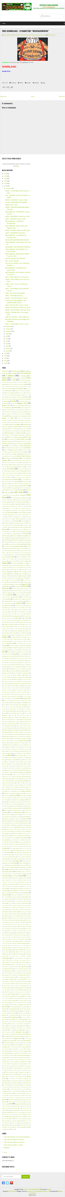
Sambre (23, 844)
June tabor (17, 662)
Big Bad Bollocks (12, 431)
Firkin (19, 580)
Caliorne (28, 466)
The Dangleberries (15, 947)
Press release (11, 804)
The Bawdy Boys (6, 914)
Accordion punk (20, 382)
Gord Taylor (26, 607)
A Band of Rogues (23, 380)
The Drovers (24, 958)
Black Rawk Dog (19, 437)
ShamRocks (13, 857)
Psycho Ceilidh (15, 806)
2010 (5, 361)
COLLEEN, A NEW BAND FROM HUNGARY (16, 202)
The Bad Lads (10, 907)
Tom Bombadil (25, 1085)
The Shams (24, 1045)
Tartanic (17, 899)
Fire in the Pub (23, 578)
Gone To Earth (19, 607)
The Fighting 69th (25, 968)
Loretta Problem (23, 707)
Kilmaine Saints (7, 673)
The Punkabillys (19, 1030)
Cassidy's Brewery (7, 479)
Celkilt (17, 481)
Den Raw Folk (15, 535)
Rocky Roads (19, 829)
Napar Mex (17, 749)
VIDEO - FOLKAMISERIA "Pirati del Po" (15, 233)
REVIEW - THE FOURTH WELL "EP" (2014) (16, 298)
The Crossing (13, 945)
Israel (28, 650)
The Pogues (17, 1025)
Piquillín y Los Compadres (10, 793)
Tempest (10, 901)
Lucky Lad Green (27, 711)
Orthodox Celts (10, 770)
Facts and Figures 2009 (21, 565)
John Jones (17, 658)
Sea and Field (25, 848)
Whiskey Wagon (12, 1116)
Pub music (22, 806)
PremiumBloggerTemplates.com (41, 1191)
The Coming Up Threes (15, 939)
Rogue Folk (15, 831)
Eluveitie (24, 559)
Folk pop (17, 586)
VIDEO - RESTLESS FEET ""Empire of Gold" (16, 305)
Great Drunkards (21, 609)
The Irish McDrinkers (19, 990)
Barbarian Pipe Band (20, 412)
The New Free (24, 1017)
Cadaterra (22, 464)
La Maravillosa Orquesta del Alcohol (22, 683)
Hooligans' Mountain (7, 635)
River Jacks (16, 825)
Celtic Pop (7, 492)
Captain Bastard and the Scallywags (16, 471)
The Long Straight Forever (24, 1000)
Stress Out (19, 890)
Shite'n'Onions (5, 861)
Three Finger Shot (14, 1083)
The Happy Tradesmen (18, 983)
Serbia (8, 852)
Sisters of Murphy (23, 863)
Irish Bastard (20, 645)
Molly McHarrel (16, 736)
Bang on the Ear (7, 409)
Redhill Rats (13, 821)
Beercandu (12, 422)
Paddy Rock (7, 1148)
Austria (6, 403)
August (7, 334)
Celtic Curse (6, 485)
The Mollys (25, 1011)
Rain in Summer (7, 814)
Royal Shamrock (15, 835)
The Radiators (7, 1032)
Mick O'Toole (13, 730)
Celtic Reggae (21, 495)
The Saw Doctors (26, 1042)
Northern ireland (11, 759)
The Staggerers (25, 1051)
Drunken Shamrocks (24, 550)
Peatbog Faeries (27, 787)
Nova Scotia (8, 761)
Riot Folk (11, 825)
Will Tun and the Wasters (14, 1121)
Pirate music (6, 795)
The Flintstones (6, 973)
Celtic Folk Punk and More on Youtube (14, 1139)
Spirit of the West (25, 878)
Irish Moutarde (5, 647)
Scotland (4, 848)
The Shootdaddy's (24, 1047)
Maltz (18, 715)
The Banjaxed (12, 909)
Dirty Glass (6, 542)
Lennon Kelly (22, 690)
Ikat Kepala (21, 637)
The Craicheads (5, 941)
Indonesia (10, 643)
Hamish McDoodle (11, 622)
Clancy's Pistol (20, 508)
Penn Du (5, 789)
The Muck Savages (23, 1013)
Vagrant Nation (19, 1104)
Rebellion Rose (5, 821)
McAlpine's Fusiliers (15, 721)
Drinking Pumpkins (8, 546)
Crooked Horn (26, 525)
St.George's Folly (25, 880)
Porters (10, 802)
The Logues (13, 1000)
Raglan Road (28, 812)
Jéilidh (19, 656)
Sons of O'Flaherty (24, 873)
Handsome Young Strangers (24, 622)
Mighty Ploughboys (15, 732)
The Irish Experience (7, 990)
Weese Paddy (6, 1112)
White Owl (27, 1116)
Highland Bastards (26, 631)
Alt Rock (27, 386)
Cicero (21, 506)
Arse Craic (26, 395)
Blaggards (22, 443)
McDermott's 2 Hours (26, 721)
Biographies (28, 433)
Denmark (22, 535)
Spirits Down (5, 880)
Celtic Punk (31, 35)
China (25, 504)
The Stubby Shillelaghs (21, 1055)
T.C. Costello (6, 897)
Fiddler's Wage (21, 573)
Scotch (27, 846)
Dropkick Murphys (19, 546)
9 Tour (13, 380)
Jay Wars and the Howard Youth (9, 656)
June (7, 339)
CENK (28, 500)
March (7, 346)
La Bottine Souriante (26, 679)
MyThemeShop (12, 1191)
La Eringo (28, 681)
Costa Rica (10, 521)
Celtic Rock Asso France (16, 497)
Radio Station (18, 812)
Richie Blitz (4, 825)
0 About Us (5, 371)
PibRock (18, 789)
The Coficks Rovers (22, 937)
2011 (5, 358)
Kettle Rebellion (12, 671)
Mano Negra (25, 715)
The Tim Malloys (20, 1064)
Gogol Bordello (10, 607)
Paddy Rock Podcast (16, 778)
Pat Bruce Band (12, 787)
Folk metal (9, 586)
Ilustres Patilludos (14, 639)
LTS (16, 711)
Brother (24, 458)
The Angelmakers (15, 905)
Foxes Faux (4, 595)
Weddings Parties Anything (24, 1110)
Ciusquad (4, 508)
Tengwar (27, 901)
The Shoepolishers (13, 1047)
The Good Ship (20, 979)
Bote (19, 452)
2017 (5, 178)
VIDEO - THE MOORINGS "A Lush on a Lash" (17, 324)
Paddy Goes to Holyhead (19, 774)
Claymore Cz (10, 510)
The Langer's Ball (19, 996)
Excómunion (11, 565)
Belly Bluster (26, 424)
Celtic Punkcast (12, 495)
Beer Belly (24, 420)
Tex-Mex (17, 903)
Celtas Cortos (25, 481)
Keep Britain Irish (13, 666)
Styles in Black (5, 892)
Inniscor (18, 643)
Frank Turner (19, 595)
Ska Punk (29, 865)
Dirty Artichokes (16, 540)
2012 (5, 356)
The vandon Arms (10, 1072)
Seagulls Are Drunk (6, 850)
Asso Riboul (10, 397)
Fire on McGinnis (12, 580)
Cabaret (29, 462)
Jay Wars (27, 654)
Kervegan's (27, 669)
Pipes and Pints (27, 791)
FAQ (10, 569)
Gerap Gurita (10, 603)
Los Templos (11, 709)
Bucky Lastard (13, 460)
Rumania (21, 838)
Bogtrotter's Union (25, 450)
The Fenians (17, 968)
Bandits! (29, 407)
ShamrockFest (5, 857)
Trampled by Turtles (11, 1091)
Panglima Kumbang (6, 785)
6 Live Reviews (14, 378)
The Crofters (24, 941)
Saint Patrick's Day (10, 842)
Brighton (22, 454)
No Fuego (18, 757)
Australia (12, 401)
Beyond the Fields (24, 428)
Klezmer (27, 675)
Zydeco (13, 1129)
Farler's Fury (16, 569)
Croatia (19, 525)
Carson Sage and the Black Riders (23, 477)
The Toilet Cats (17, 1066)
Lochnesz (28, 702)
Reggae (19, 821)
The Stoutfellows (11, 1055)
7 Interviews (22, 378)
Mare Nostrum (27, 717)
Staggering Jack (5, 884)
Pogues (24, 799)
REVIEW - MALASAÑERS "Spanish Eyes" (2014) (17, 216)
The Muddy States (13, 1015)
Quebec (5, 812)
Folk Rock (5, 588)
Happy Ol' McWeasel (9, 624)
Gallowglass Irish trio (18, 599)
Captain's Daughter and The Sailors (20, 475)
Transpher (20, 1091)
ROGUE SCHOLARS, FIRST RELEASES (15, 258)
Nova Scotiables (17, 761)
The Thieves (12, 1064)
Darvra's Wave (18, 531)
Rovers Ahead (6, 835)
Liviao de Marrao (6, 702)
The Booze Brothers (7, 924)
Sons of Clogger (13, 873)
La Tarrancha (12, 685)
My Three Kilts (17, 747)
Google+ (28, 83)
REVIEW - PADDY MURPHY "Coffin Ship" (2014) (17, 310)
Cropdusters (5, 527)
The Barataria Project (22, 909)
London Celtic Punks (20, 704)
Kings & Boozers (6, 675)
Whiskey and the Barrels (8, 1114)
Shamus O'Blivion (22, 857)
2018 (5, 176)
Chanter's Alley (5, 502)
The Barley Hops (15, 911)
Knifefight (12, 677)
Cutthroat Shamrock (20, 527)
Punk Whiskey (14, 810)
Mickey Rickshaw (21, 730)
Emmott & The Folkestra (23, 561)
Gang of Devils (27, 599)
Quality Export (27, 810)
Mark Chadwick (6, 719)
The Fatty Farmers (23, 966)
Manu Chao (12, 717)
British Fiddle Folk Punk (24, 456)
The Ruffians (19, 1040)
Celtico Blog (22, 500)
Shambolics (9, 854)
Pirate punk (14, 795)
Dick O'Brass (28, 538)
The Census (11, 930)
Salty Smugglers (16, 844)
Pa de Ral (24, 772)
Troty (21, 1095)
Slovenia (29, 869)
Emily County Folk (12, 561)
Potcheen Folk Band (26, 802)
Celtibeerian (5, 483)
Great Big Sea (12, 609)
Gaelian (4, 599)
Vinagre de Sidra (6, 1108)
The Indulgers (25, 987)
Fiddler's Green (12, 573)
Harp (13, 626)
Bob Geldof (20, 447)
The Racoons (28, 1030)
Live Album (27, 700)
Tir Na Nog (6, 1085)
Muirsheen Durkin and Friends (17, 742)
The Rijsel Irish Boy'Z (16, 1036)
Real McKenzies (17, 819)
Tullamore (26, 1095)
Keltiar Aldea (28, 666)
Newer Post (4, 96)
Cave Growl (23, 479)
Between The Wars (12, 428)
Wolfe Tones (14, 1123)
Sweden (26, 893)
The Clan (18, 933)
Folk (3, 586)
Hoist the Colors (12, 633)
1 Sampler (13, 373)
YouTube (11, 1183)
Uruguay (5, 1104)
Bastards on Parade (8, 418)
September (9, 331)
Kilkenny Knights (21, 671)
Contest (8, 516)
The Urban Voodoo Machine (18, 1070)
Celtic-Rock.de (12, 500)
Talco (3, 899)
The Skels (13, 1049)
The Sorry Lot (20, 1049)
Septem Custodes (25, 850)
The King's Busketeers (23, 994)
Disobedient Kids (16, 542)
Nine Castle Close (19, 755)
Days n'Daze (5, 533)
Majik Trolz (26, 713)
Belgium (18, 424)
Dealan (20, 533)
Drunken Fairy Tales (20, 548)
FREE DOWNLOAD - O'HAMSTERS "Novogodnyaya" (25, 31)
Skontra (4, 869)
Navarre (4, 751)
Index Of (27, 641)
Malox (12, 715)
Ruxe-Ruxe (11, 840)
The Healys (28, 983)
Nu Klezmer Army (26, 761)
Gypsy (16, 618)
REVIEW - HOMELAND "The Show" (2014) (16, 200)
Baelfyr (12, 403)
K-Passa (8, 664)
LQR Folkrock (10, 711)
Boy (23, 452)
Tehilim (27, 899)
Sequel (3, 852)
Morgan (15, 738)
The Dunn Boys (12, 962)
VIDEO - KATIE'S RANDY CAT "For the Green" (17, 277)
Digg (43, 83)
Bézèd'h (4, 431)
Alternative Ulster (6, 388)
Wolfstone (28, 1123)
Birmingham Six (7, 435)
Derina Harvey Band (12, 538)
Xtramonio (27, 1125)
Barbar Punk (10, 412)
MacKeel (10, 713)
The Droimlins (15, 958)
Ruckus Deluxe (24, 835)
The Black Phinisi (23, 916)
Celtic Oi (28, 490)
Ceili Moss (6, 481)
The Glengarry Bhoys (22, 977)
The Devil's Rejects (22, 952)
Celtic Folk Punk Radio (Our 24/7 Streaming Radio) (17, 1137)
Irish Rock (24, 647)
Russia (26, 838)
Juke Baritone (9, 662)
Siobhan (9, 863)
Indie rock (4, 643)
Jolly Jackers (22, 660)
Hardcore (27, 624)
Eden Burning (20, 557)
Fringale (25, 595)
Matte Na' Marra (5, 721)
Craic (29, 521)
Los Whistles (19, 709)
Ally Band (13, 386)
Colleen (4, 512)
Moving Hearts (14, 740)
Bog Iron (6, 450)
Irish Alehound (12, 645)
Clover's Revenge (19, 510)
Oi (11, 768)
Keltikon (10, 669)
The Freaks (11, 975)
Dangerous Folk (20, 529)
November (8, 326)
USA (10, 1104)
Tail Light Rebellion (24, 897)
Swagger (20, 892)
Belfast (13, 424)
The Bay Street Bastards (18, 914)
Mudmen (4, 742)
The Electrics (24, 964)
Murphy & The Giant (20, 745)
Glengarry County (20, 605)
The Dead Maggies (7, 949)
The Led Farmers (16, 998)
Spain (20, 876)
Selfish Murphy (16, 850)
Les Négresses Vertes (23, 694)
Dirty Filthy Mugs (27, 540)
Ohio (8, 768)
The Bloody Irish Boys (18, 920)
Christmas (8, 506)
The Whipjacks (18, 1076)
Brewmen (4, 454)
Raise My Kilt (17, 814)
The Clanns (24, 933)
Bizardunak (16, 435)
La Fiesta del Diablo (7, 683)
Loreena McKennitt (12, 707)
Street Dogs (18, 888)
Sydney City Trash (15, 895)
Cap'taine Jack (21, 469)
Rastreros (17, 816)
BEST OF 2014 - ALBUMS (12, 261)
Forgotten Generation (7, 593)
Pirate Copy (21, 793)
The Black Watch (26, 918)
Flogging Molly (25, 584)
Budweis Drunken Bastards (24, 460)
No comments (51, 35)
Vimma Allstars (25, 1106)
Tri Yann (17, 1093)
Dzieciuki (25, 554)
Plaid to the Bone (20, 797)
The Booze (26, 922)
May (7, 341)
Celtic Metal (21, 490)
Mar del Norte (20, 717)
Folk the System (17, 588)
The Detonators (12, 952)
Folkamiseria (20, 590)
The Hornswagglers (22, 985)
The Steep (13, 1053)
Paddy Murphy (21, 776)
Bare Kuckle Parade (9, 414)
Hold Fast (20, 633)
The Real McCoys (13, 1034)
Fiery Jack (29, 573)
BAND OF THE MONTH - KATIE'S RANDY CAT (17, 317)
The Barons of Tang (25, 911)
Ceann (29, 479)
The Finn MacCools (19, 971)
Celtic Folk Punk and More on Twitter (13, 1145)
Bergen (3, 428)
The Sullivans (12, 1057)
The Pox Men (24, 1028)
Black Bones (11, 437)
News (9, 755)
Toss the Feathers (14, 1089)
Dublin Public (11, 552)
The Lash (27, 996)
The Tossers (6, 1068)
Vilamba (18, 1106)
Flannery (19, 582)
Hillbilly (5, 633)
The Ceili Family (20, 928)
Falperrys (4, 569)
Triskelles (16, 1095)
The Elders (16, 964)
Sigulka (24, 861)
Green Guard (27, 612)
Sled (14, 869)
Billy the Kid (20, 433)
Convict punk (21, 516)
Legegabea (14, 690)
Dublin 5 (4, 552)
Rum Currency (13, 838)
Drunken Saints (14, 550)
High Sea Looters (16, 631)
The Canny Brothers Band (8, 928)
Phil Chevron (12, 789)
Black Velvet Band (11, 439)
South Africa (5, 876)
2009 (5, 363)
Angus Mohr (18, 390)
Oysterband (17, 772)
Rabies (12, 812)
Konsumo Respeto (25, 677)
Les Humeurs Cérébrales (21, 692)
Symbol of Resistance (26, 895)
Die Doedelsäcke (7, 540)
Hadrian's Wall (5, 620)
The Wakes (15, 1074)
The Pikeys (24, 1023)
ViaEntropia (12, 1106)
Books (3, 452)
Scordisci (20, 846)
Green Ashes (12, 612)
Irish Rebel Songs (16, 647)
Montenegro (24, 736)
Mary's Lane (14, 719)
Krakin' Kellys (16, 679)
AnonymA (25, 390)
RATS (29, 816)
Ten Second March (19, 901)
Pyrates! (20, 810)
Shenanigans (19, 859)
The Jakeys (9, 992)
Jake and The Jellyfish (25, 652)
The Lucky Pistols (16, 1002)
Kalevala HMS (15, 664)
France (11, 595)
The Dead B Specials (26, 947)
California (21, 466)
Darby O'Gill (10, 531)
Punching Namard (14, 808)
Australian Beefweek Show (25, 401)
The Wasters (24, 1074)
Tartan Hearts (10, 899)
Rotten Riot (16, 833)
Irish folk (27, 645)
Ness (28, 751)
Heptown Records (6, 628)
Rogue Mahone (22, 831)
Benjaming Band (15, 426)
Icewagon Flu (14, 637)
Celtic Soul (4, 500)
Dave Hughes (26, 531)
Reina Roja (4, 823)
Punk (22, 808)
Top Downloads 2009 (23, 1087)
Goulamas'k (4, 609)
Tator (22, 899)
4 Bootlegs (23, 376)
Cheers (10, 504)
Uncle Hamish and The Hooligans (16, 1102)
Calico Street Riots (12, 466)
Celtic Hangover (14, 488)
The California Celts (24, 926)
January (7, 351)
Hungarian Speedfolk (25, 635)
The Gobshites (10, 979)
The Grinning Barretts (7, 983)
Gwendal (11, 618)
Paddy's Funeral (14, 780)
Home (32, 96)
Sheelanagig (12, 859)
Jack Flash (10, 652)
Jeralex (24, 656)
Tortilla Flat (5, 1089)
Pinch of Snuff (10, 791)
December (8, 188)
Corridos (4, 521)
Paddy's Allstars (5, 780)
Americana (10, 391)
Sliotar (18, 869)
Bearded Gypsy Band (15, 420)
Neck (23, 751)
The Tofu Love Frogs (8, 1066)
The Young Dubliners (14, 1080)
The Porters (9, 1028)
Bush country (16, 462)
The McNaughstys (13, 1009)
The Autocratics (24, 905)
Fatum (23, 569)
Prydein (8, 806)
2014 (5, 186)
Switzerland (5, 895)
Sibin (12, 861)
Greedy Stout (5, 612)
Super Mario (13, 892)
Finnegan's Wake (15, 578)
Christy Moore (15, 506)
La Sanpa (6, 685)
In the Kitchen (15, 641)
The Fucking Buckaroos (21, 975)
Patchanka (19, 787)
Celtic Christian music (25, 483)
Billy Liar (14, 433)
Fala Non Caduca (26, 567)
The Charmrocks (20, 930)
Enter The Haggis (15, 563)
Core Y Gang (10, 519)
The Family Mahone (11, 966)
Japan (14, 654)
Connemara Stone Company (19, 514)
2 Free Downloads (24, 35)
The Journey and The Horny (20, 992)
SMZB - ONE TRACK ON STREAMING (15, 293)
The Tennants (5, 1064)
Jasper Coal (21, 654)
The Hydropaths (17, 987)
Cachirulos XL (14, 464)
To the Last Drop (16, 1085)
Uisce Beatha (26, 1097)
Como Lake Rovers (6, 514)
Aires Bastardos (19, 384)
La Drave (23, 681)
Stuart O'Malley (26, 890)
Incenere (22, 641)
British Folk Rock (9, 458)
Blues (5, 447)
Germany (19, 603)
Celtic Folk (25, 486)
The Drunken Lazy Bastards (19, 960)
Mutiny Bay (9, 747)
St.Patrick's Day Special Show (9, 882)
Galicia (8, 599)
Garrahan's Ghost (15, 601)
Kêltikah (5, 669)
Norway (20, 759)
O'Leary (10, 766)
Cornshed (27, 519)
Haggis (12, 620)
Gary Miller (23, 601)
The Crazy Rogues (15, 941)
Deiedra (26, 533)
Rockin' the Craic (11, 829)
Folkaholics (12, 590)
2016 (5, 181)
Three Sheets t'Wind (26, 1083)
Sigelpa (17, 861)
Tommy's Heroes (6, 1087)
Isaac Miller (22, 650)
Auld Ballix (24, 399)
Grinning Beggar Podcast (16, 616)
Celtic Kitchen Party (12, 490)
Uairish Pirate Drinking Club (14, 1097)
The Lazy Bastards (6, 998)
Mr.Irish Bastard (24, 740)
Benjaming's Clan (24, 426)
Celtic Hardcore (23, 488)
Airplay (27, 384)
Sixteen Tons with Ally (13, 865)
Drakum (10, 544)
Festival (13, 571)
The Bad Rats (18, 907)
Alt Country (20, 386)
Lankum (17, 688)
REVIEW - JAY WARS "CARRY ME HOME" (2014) (17, 230)
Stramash (4, 888)
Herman (4, 631)
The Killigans (13, 994)
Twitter (20, 83)
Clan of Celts (12, 508)
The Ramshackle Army (19, 1032)
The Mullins (23, 1015)
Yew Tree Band (9, 1127)
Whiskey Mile (18, 1114)
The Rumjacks (27, 1040)
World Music (6, 1125)
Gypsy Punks (24, 618)
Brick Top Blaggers (12, 454)
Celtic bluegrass (14, 483)
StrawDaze (11, 888)
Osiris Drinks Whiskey (21, 770)
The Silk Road (5, 1049)
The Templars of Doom (23, 1061)
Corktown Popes (19, 519)
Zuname (8, 1129)
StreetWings (12, 890)
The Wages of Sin (22, 1072)
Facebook (12, 83)
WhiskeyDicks (20, 1116)
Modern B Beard (27, 734)
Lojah (5, 704)
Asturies (26, 397)
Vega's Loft (4, 1106)
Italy (3, 652)
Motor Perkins (5, 740)
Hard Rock (19, 624)
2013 (5, 353)
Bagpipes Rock (6, 405)
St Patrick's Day (15, 880)
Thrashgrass (23, 1080)
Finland (17, 576)
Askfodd (4, 397)
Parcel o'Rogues (16, 785)
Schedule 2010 (12, 846)
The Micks (8, 1011)
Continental (14, 516)
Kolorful (17, 677)
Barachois (23, 409)
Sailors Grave (19, 840)
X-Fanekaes (14, 1125)
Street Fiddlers (26, 888)
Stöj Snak (10, 886)
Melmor (18, 726)
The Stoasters (21, 1053)
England (4, 563)
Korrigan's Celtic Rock (7, 679)
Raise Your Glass (26, 814)
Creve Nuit (13, 525)
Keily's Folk (20, 666)
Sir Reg (14, 863)
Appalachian (8, 393)
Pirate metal (28, 793)
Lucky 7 (19, 711)
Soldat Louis (24, 871)
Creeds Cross (23, 523)
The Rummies (7, 1042)
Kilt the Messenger (24, 673)
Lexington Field (27, 698)
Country (16, 521)
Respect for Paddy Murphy (15, 823)
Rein (29, 821)
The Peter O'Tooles (15, 1023)
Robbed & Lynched (10, 827)
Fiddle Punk (5, 573)
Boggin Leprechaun (14, 450)
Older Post (62, 96)
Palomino (27, 783)
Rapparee (4, 816)
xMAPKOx (21, 1125)
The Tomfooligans (26, 1066)
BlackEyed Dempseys (7, 441)
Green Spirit (20, 614)
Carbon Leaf (5, 477)
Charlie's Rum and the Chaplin (18, 502)
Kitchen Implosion (17, 675)
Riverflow (23, 825)
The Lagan (10, 996)
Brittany (17, 458)
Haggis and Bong (21, 620)
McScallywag (22, 723)
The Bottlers (18, 924)
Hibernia (9, 631)
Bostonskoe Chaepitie (12, 452)
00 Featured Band (16, 371)
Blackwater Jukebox (6, 443)
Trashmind (27, 1091)
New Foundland (23, 753)
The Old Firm (10, 1021)
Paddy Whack (26, 778)
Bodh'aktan (28, 448)
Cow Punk (23, 521)
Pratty (4, 804)
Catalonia (15, 479)
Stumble (36, 83)
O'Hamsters (38, 35)
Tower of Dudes (23, 1089)
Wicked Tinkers (18, 1118)
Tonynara (14, 1087)
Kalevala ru (23, 664)
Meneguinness (10, 728)
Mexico (18, 728)
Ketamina (4, 671)
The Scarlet (17, 1045)
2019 (5, 174)
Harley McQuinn (6, 626)
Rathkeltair (23, 816)
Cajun (27, 464)
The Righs (6, 1036)
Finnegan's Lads (5, 578)
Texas (21, 903)
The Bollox (20, 922)
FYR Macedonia (25, 597)
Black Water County (23, 439)
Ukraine (43, 35)
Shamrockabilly (25, 854)
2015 (5, 183)
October (8, 329)
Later (22, 688)
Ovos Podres (10, 772)
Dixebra (24, 542)
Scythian (18, 848)
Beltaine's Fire (5, 426)
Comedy (27, 512)
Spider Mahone (16, 878)
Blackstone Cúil (25, 441)
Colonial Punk (11, 512)
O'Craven (13, 764)
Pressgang (18, 804)
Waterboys (14, 1110)
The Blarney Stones (6, 920)
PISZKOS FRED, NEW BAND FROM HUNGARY (17, 240)
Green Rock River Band (8, 614)
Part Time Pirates (26, 785)
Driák (20, 544)
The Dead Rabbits (19, 949)
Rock (26, 827)
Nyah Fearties (5, 764)
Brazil (26, 452)
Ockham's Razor (23, 766)
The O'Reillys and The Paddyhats (17, 1019)
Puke (7, 808)
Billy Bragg (8, 433)
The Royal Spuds (11, 1040)
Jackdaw (16, 652)
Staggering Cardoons (24, 882)
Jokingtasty (15, 660)
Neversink (15, 753)
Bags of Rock (16, 405)
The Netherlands (14, 1017)
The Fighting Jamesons (7, 971)
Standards (13, 884)
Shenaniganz (27, 859)
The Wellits (10, 1076)
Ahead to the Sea (11, 384)
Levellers (18, 698)
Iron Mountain (15, 650)
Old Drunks (21, 768)
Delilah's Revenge (6, 535)
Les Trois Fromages (26, 696)
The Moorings (13, 1013)
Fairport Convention (16, 567)
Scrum (11, 848)
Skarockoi (14, 867)
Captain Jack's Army (24, 473)
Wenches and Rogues (17, 1112)
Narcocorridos (25, 749)
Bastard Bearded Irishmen (15, 416)
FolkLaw (27, 590)
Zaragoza (21, 1127)
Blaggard (15, 443)
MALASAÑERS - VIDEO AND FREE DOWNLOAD (17, 247)
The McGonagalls (23, 1006)
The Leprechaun (26, 998)
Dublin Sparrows (21, 552)
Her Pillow (15, 628)
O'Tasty (15, 766)
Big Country (20, 431)
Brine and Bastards (11, 456)
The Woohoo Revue (14, 1078)
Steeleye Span (21, 884)
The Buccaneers (14, 926)
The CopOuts (26, 939)
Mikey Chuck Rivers (25, 732)
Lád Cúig (19, 685)
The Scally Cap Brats (7, 1045)
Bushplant (23, 462)
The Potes (16, 1028)
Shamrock (17, 854)
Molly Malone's (7, 736)
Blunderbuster (12, 447)
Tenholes (4, 903)
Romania (10, 833)
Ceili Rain (12, 481)
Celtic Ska (26, 497)
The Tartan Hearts (12, 1061)
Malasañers (4, 715)
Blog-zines (10, 445)
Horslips (16, 635)
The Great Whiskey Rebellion (13, 981)
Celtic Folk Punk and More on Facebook (14, 1142)
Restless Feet (26, 823)
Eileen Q (27, 557)
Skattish (20, 867)
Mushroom (28, 745)
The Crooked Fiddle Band (20, 943)
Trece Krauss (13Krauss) (7, 1093)
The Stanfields (5, 1053)
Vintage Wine (16, 1108)
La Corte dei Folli (16, 681)
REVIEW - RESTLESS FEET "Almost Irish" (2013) (17, 307)
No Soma (23, 757)
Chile (20, 504)
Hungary (4, 637)
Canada (11, 469)
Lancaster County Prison (7, 688)
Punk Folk (28, 808)
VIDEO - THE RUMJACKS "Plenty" (14, 295)
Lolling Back (10, 704)
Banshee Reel (16, 409)
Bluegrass (28, 445)
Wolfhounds (21, 1123)
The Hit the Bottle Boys (9, 985)
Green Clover (19, 612)
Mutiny (4, 747)
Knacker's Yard (5, 677)
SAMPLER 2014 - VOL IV (11, 205)
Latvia (26, 688)
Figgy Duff (5, 576)
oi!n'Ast (15, 768)
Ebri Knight (11, 557)
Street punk (4, 890)
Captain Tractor (5, 475)
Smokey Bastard (8, 871)
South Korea (14, 876)
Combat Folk (20, 512)
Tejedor (4, 901)
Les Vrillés (5, 698)
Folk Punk (24, 586)
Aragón (14, 393)
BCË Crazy (20, 418)
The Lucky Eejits (6, 1002)
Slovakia (23, 869)
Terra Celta (10, 903)
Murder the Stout (10, 745)
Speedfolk (8, 878)
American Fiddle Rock (18, 388)
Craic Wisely (15, 523)
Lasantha (29, 1191)
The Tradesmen (24, 1068)
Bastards (27, 416)
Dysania (20, 554)
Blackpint (17, 441)
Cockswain (26, 510)
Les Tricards (17, 696)
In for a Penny (23, 639)
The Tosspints (14, 1068)
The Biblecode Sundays (12, 916)
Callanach (4, 469)
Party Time (4, 787)
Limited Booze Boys (18, 700)
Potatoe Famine (16, 802)
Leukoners (11, 698)
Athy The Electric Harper (7, 399)
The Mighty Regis (16, 1011)
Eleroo (18, 559)
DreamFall (15, 544)
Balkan (23, 405)
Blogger (17, 166)
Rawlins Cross (7, 819)
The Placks (10, 1025)
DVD (8, 554)
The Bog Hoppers (11, 922)
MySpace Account (25, 747)
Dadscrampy (12, 529)
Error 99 (24, 563)
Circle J (27, 506)
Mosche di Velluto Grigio (23, 738)
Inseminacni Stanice (26, 643)
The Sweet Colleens (18, 1059)
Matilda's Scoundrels (24, 719)
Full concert (15, 597)
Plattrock (12, 799)
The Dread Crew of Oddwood (17, 956)
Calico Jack (4, 466)
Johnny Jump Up (25, 658)
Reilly (24, 821)
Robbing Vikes (19, 827)
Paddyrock (22, 780)
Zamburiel (15, 1127)
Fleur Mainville (16, 584)
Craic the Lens (7, 523)
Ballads (15, 407)
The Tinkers (28, 1064)
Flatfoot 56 (8, 584)
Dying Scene (13, 554)
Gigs (11, 605)
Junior (23, 662)
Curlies (11, 527)
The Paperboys (18, 1021)
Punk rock (6, 810)
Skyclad (10, 869)
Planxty (28, 797)
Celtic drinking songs (16, 485)
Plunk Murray (18, 799)
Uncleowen (28, 1102)
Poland (29, 799)
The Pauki (26, 1021)
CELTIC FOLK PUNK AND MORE (31, 1189)
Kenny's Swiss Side (18, 669)
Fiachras (28, 571)
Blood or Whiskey (19, 445)
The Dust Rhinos (22, 962)
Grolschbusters (27, 616)
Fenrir (28, 569)
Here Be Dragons (24, 628)
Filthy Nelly (11, 576)
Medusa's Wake (10, 726)
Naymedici (17, 751)
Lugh (4, 713)
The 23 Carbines (5, 905)
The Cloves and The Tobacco (19, 935)
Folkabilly (4, 590)
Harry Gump (20, 626)
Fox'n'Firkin (25, 593)
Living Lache (15, 702)
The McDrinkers (13, 1006)
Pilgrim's (24, 789)
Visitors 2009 (26, 1108)
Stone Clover (18, 886)
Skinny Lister (26, 867)
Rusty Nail (4, 840)
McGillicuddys (7, 723)
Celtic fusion (5, 488)
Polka (5, 802)
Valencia (27, 1104)
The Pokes (24, 1025)
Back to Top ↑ (32, 1195)
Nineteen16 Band (10, 757)
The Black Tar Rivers (16, 918)
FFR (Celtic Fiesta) (20, 571)
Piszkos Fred (5, 797)
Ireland (5, 645)
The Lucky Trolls (26, 1002)
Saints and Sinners (22, 842)
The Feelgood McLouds (7, 968)
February (8, 348)
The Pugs (11, 1030)
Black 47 (24, 435)
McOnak (14, 723)
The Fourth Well (15, 973)
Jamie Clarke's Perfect (7, 654)
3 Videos (10, 375)
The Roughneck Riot (16, 1038)
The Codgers (13, 937)
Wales (8, 1110)
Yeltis (3, 1127)
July (7, 336)
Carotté (11, 477)
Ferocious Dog (5, 571)
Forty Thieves (18, 593)
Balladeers (9, 407)
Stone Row (26, 886)
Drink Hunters (27, 544)
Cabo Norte (6, 464)
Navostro (10, 751)
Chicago (16, 504)
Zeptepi (27, 1127)
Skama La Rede (7, 867)
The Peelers (5, 1023)
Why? (11, 1118)
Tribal (21, 1093)
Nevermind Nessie (6, 753)
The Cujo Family (22, 945)
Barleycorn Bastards (20, 414)
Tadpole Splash (15, 897)
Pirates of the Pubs (24, 795)
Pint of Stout (18, 791)
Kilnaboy (15, 673)
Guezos (5, 618)
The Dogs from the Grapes (17, 954)
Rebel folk (25, 819)
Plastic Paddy (5, 799)
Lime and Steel (8, 700)
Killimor (29, 671)
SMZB (17, 871)
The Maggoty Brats (21, 1004)
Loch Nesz (22, 702)
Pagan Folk (20, 783)
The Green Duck (25, 981)
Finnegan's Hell (25, 576)
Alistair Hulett (5, 386)
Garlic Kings (6, 601)
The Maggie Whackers (7, 1004)
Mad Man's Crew (18, 713)
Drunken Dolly (9, 548)
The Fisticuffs (28, 971)
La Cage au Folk (6, 681)
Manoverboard (5, 717)
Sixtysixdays (22, 865)
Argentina (18, 395)
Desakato (21, 538)
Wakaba (4, 1110)
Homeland (26, 633)
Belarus (8, 424)
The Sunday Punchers (21, 1057)
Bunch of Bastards (7, 462)
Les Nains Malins (13, 694)
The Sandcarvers (16, 1042)
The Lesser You (5, 1000)
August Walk (17, 399)
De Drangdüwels (13, 533)
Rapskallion (11, 816)
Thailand (27, 903)
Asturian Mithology (18, 397)
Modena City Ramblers (15, 734)
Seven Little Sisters (18, 852)
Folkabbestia (26, 588)
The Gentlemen (12, 977)
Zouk (3, 1129)
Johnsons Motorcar (6, 660)
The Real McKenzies (25, 1034)
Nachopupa (10, 749)
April (7, 343)
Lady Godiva (26, 685)
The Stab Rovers (16, 1051)
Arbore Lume (21, 393)
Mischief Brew (5, 734)
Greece (28, 609)
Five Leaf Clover (11, 582)
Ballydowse (23, 407)
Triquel (10, 1095)
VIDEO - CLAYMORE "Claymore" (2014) (15, 219)
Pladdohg (12, 797)
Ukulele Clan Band (13, 1099)
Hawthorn (27, 626)
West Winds (26, 1112)
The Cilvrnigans (10, 933)
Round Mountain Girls (26, 833)
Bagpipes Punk (22, 403)
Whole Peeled (5, 1118)
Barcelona (28, 412)
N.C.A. (3, 749)
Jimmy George (9, 658)
